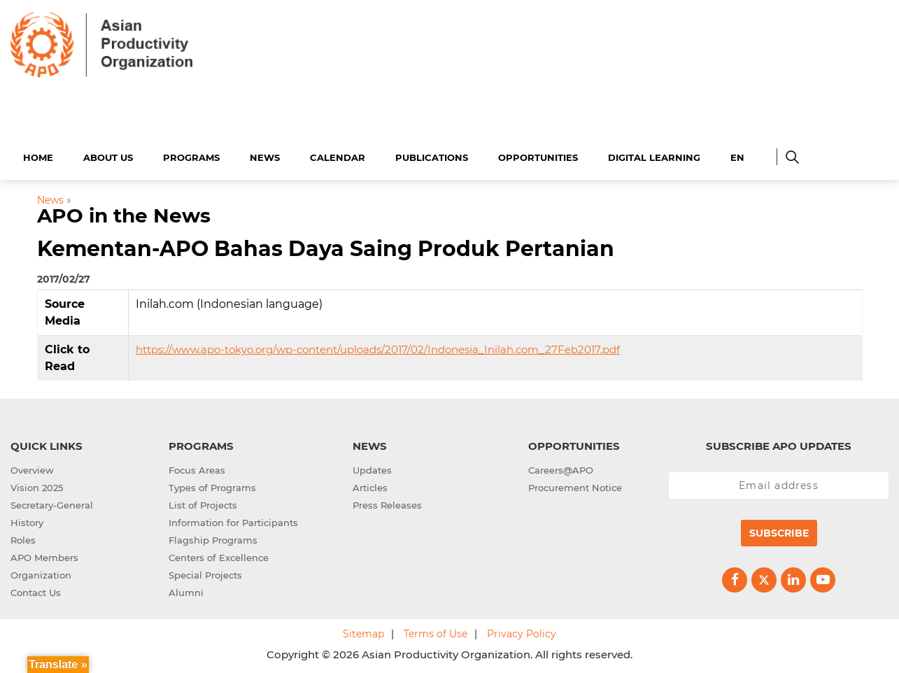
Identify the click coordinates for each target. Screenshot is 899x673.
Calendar (337, 155)
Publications (431, 155)
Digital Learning (654, 155)
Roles (23, 538)
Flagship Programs (213, 538)
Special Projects (205, 573)
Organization (40, 573)
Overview (32, 468)
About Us (108, 155)
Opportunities (538, 155)
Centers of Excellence (219, 555)
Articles (370, 485)
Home (38, 155)
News (265, 155)
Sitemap (363, 631)
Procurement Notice (575, 485)
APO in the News (124, 214)
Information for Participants (233, 520)
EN (737, 155)
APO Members (44, 555)
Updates (372, 468)
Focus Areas (197, 468)
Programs (191, 155)
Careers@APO (560, 468)
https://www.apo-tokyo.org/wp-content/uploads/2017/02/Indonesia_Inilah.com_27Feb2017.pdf (378, 347)
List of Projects (203, 503)
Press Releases (387, 503)
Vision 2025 (36, 485)
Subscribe (779, 531)
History (26, 520)
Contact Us (35, 590)
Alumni (186, 590)
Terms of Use (435, 631)
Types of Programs (212, 485)
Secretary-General (51, 503)
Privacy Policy (521, 631)
